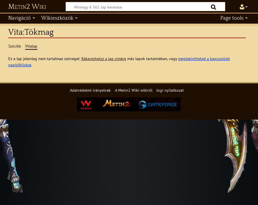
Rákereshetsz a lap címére (103, 58)
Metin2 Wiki (27, 7)
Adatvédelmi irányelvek (90, 90)
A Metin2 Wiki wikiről (133, 90)
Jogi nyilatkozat (170, 90)
